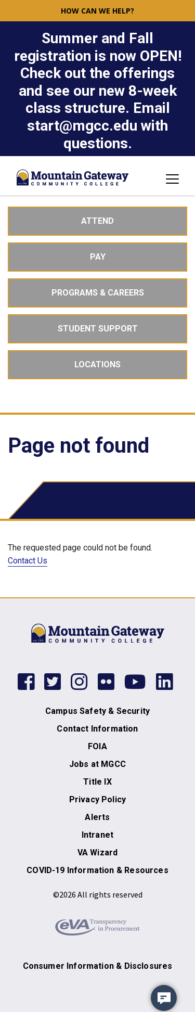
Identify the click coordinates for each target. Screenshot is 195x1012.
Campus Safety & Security (97, 711)
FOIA (97, 746)
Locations (97, 364)
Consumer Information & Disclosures (98, 966)
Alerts (97, 817)
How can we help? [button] (97, 11)
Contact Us (27, 561)
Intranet (97, 835)
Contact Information (97, 729)
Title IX (97, 782)
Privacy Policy (97, 799)
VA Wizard (97, 852)
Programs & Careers (97, 293)
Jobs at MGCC (97, 764)
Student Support (98, 329)
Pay (98, 257)
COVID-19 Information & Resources (97, 870)
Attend (97, 221)
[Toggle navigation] (169, 179)
